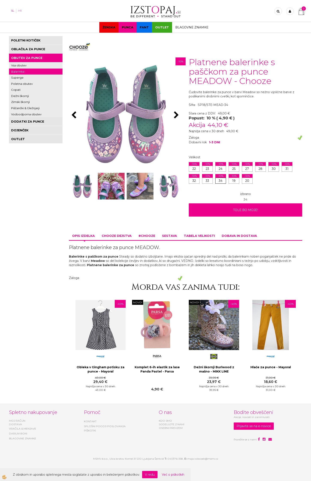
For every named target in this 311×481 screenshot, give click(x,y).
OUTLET (162, 27)
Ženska (109, 27)
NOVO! (137, 302)
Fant (144, 27)
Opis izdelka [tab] (83, 236)
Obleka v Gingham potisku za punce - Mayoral (100, 369)
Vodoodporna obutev (26, 114)
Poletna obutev (22, 83)
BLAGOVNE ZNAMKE (22, 438)
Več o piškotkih (173, 475)
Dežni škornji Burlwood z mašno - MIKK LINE (214, 369)
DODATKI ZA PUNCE (27, 121)
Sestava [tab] (169, 236)
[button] (176, 115)
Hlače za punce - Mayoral (270, 367)
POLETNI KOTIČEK (25, 40)
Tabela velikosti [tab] (199, 236)
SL (12, 10)
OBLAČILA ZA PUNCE (28, 49)
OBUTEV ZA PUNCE (26, 58)
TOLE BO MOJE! (245, 210)
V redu (150, 475)
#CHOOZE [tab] (146, 236)
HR (20, 10)
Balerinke (18, 71)
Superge (17, 77)
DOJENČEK (19, 130)
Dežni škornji (20, 96)
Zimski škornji (20, 102)
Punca (127, 27)
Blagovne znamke (191, 27)
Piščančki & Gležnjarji (25, 108)
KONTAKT (90, 421)
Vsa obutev (19, 65)
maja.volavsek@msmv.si (202, 458)
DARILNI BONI (18, 433)
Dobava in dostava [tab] (239, 236)
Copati (16, 89)
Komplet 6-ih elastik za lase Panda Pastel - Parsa (157, 369)
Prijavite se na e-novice (254, 426)
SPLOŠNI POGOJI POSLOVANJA (105, 426)
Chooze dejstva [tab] (117, 236)
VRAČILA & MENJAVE (22, 428)
